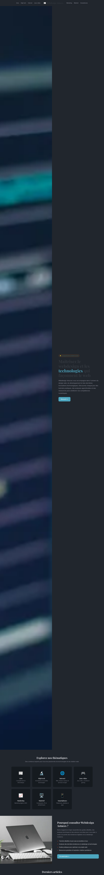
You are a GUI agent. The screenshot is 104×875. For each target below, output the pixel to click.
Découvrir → (64, 399)
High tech (23, 3)
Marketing (69, 3)
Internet (30, 3)
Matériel (76, 3)
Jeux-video (37, 3)
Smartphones (84, 3)
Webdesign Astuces (53, 3)
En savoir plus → (64, 856)
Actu (17, 3)
